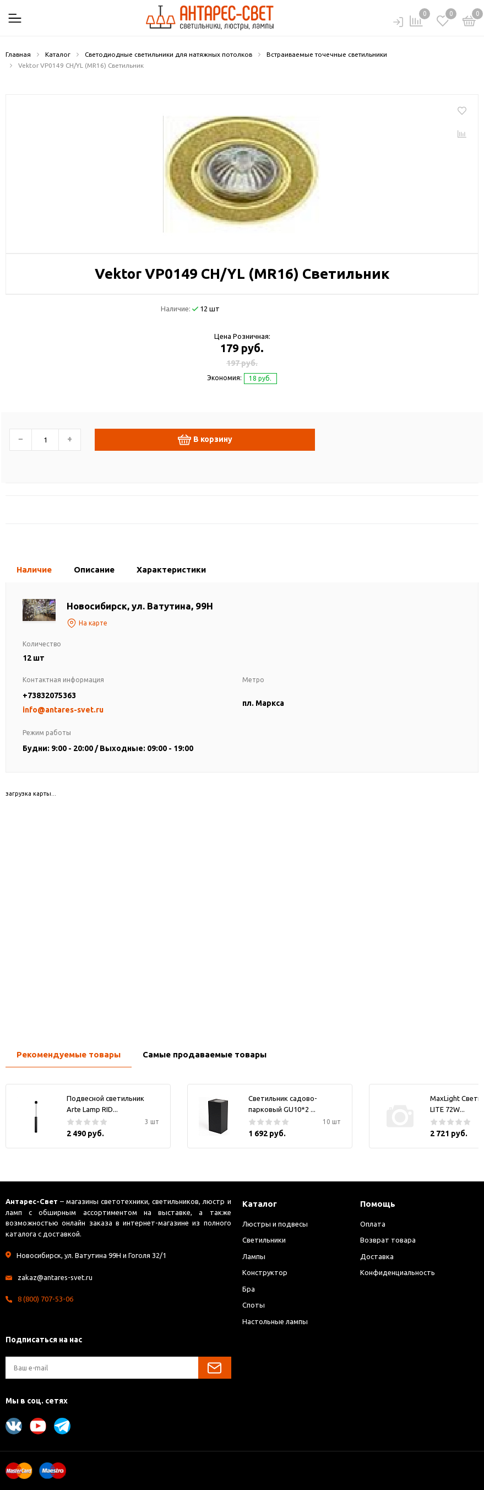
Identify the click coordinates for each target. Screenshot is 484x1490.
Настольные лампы (275, 1321)
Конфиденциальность (397, 1272)
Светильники (264, 1240)
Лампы (253, 1256)
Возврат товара (388, 1240)
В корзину (205, 439)
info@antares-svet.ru (63, 709)
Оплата (372, 1224)
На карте (87, 623)
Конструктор (264, 1272)
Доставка (377, 1256)
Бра (248, 1289)
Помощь (377, 1203)
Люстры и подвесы (275, 1224)
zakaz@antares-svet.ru (55, 1277)
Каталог (259, 1203)
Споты (253, 1305)
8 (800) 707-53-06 (45, 1299)
